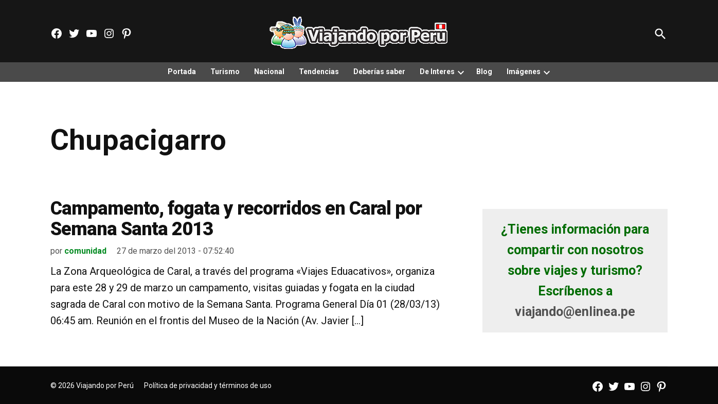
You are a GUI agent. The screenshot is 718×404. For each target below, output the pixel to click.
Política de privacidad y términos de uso (208, 385)
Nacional (269, 71)
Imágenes (524, 71)
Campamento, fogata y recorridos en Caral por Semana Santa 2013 (236, 219)
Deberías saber (379, 71)
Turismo (225, 71)
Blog (484, 71)
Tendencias (319, 71)
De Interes (437, 71)
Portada (182, 71)
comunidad (85, 251)
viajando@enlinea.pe (575, 311)
